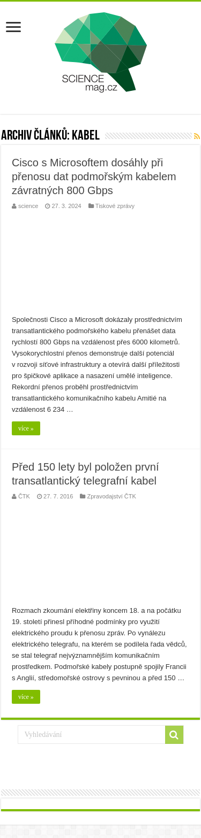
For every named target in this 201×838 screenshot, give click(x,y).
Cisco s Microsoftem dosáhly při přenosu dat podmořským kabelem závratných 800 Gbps (94, 176)
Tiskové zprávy (115, 206)
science (28, 206)
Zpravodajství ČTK (111, 496)
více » (26, 428)
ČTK (24, 496)
